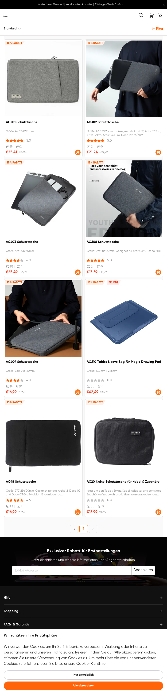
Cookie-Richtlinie (91, 664)
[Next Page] (93, 529)
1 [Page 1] (83, 528)
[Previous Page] (74, 529)
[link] (151, 15)
